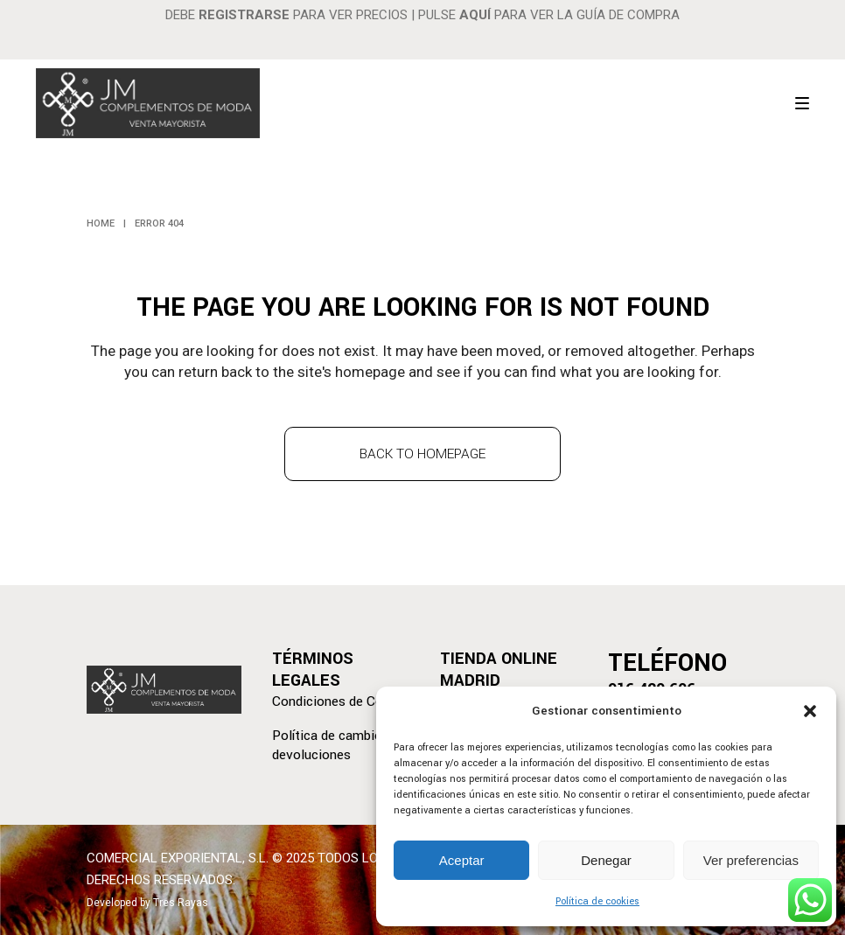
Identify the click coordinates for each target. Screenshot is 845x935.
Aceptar (462, 860)
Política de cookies (597, 901)
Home (101, 223)
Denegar (606, 860)
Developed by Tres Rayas (147, 903)
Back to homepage (422, 454)
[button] (810, 711)
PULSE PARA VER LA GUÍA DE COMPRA (549, 15)
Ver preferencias (751, 860)
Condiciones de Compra (342, 701)
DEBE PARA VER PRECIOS (286, 15)
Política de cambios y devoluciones (336, 745)
